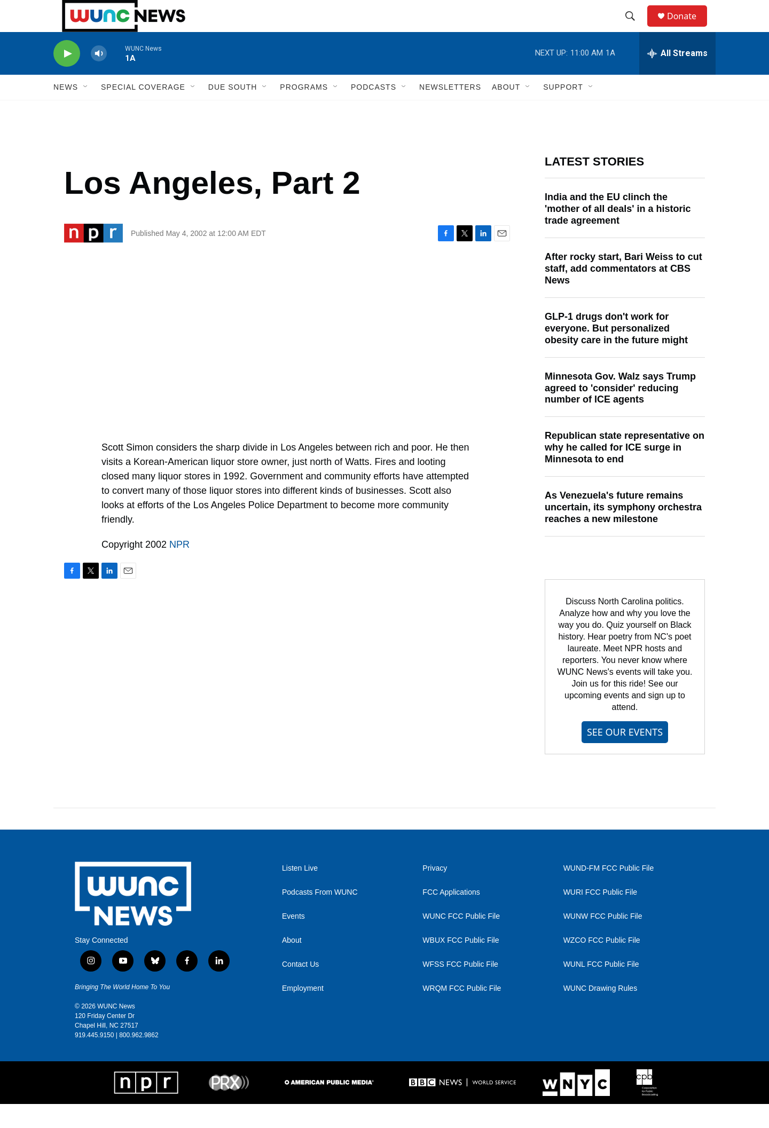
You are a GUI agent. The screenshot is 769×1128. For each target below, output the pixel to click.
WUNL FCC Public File (601, 988)
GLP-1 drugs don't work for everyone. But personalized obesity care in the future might (616, 352)
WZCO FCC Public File (601, 964)
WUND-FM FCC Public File (608, 892)
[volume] (99, 78)
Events (293, 940)
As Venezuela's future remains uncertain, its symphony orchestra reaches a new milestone (623, 531)
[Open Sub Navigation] (86, 111)
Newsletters (450, 111)
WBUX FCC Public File (460, 964)
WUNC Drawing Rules (600, 1012)
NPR (179, 568)
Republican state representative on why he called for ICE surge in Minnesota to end (624, 471)
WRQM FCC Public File (461, 1012)
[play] (66, 78)
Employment (303, 1012)
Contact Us (300, 988)
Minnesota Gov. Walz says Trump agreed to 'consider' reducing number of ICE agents (620, 412)
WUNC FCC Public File (461, 940)
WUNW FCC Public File (602, 940)
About (292, 964)
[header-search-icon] (635, 28)
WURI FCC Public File (600, 916)
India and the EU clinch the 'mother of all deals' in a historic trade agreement (618, 233)
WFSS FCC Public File (460, 988)
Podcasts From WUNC (320, 916)
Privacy (434, 892)
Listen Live (300, 892)
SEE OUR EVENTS (625, 756)
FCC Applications (451, 916)
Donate (688, 28)
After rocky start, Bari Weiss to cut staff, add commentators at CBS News (623, 292)
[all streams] (677, 77)
